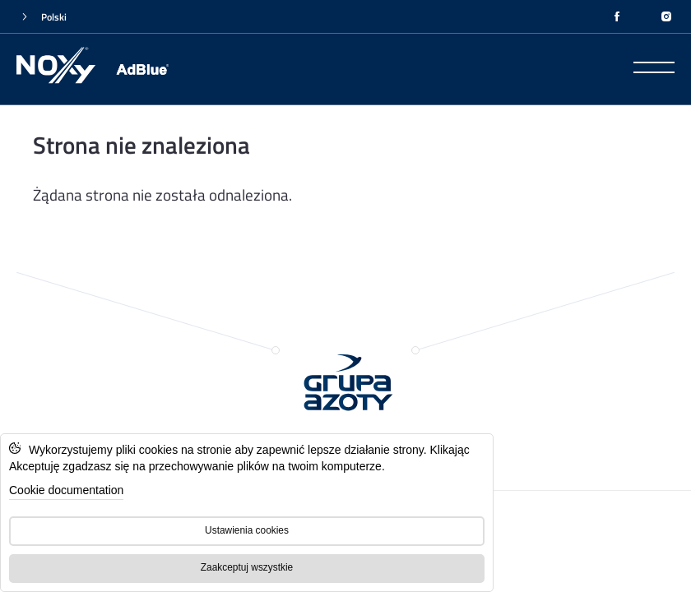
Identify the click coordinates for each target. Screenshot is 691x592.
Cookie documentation (66, 490)
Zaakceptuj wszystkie (247, 567)
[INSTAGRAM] (666, 16)
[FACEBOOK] (617, 16)
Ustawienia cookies (247, 530)
